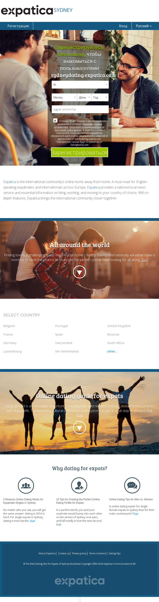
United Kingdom (119, 326)
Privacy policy (79, 553)
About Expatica (47, 553)
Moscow (113, 334)
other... (112, 351)
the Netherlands (67, 351)
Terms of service (97, 553)
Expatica (9, 181)
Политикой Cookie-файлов (67, 129)
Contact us (63, 553)
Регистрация (18, 26)
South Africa (115, 343)
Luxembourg (12, 351)
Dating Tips (114, 553)
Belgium (9, 326)
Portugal (61, 326)
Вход (123, 26)
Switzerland (63, 343)
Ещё (144, 259)
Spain (59, 334)
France (8, 334)
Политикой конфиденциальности (86, 126)
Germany (10, 343)
